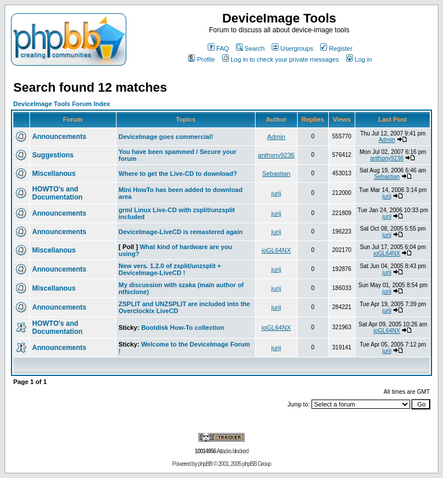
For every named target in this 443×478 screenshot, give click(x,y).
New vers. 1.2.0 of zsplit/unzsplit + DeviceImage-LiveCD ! (170, 269)
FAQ (218, 48)
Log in (359, 59)
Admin (276, 136)
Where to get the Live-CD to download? (178, 173)
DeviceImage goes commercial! (166, 136)
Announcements (59, 137)
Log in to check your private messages (280, 59)
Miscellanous (54, 174)
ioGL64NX (276, 250)
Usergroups (292, 48)
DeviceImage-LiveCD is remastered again (181, 231)
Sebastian (276, 173)
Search (250, 48)
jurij (276, 193)
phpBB (205, 464)
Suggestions (53, 155)
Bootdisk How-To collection (182, 327)
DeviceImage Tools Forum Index (61, 103)
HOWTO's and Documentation (57, 193)
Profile (201, 59)
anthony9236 (276, 155)
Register (336, 48)
